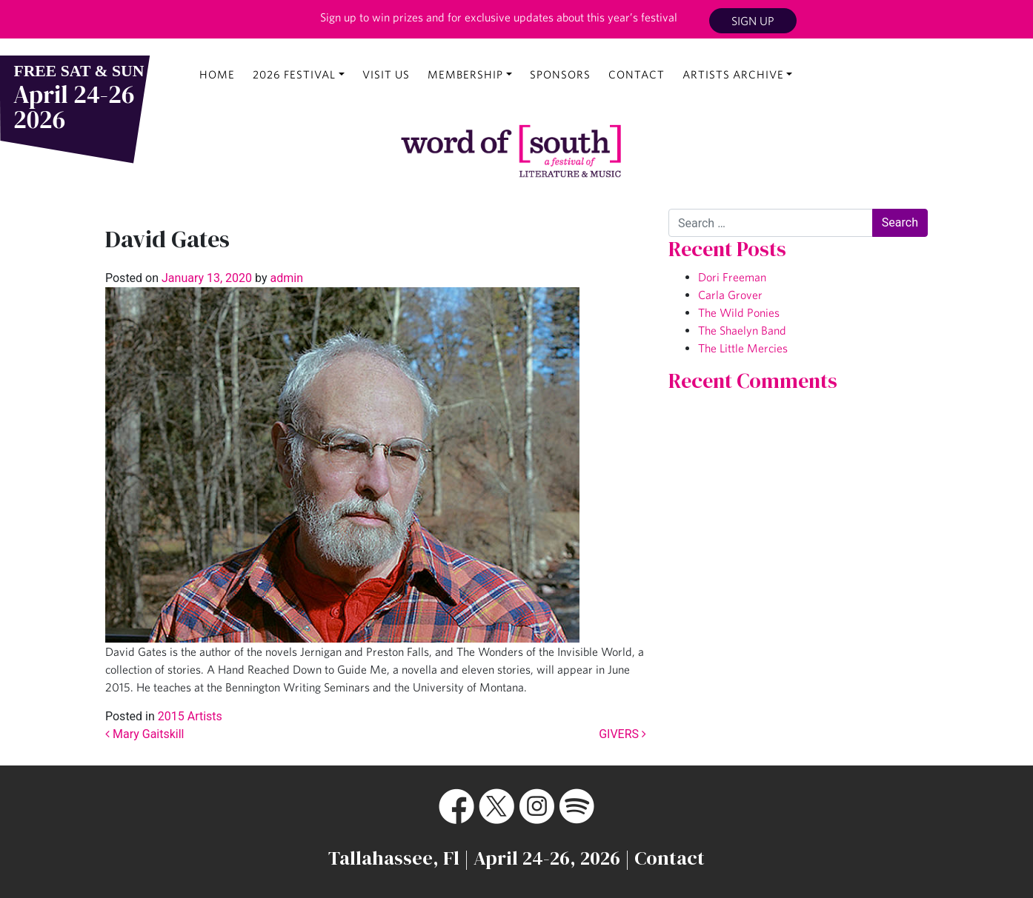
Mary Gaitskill (145, 734)
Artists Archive (733, 74)
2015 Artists (190, 716)
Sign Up (752, 20)
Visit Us (386, 74)
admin (285, 278)
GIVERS (622, 734)
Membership (465, 74)
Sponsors (560, 74)
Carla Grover (730, 294)
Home (217, 74)
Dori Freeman (732, 277)
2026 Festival (294, 74)
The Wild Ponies (739, 312)
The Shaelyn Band (742, 330)
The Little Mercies (743, 348)
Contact (636, 74)
